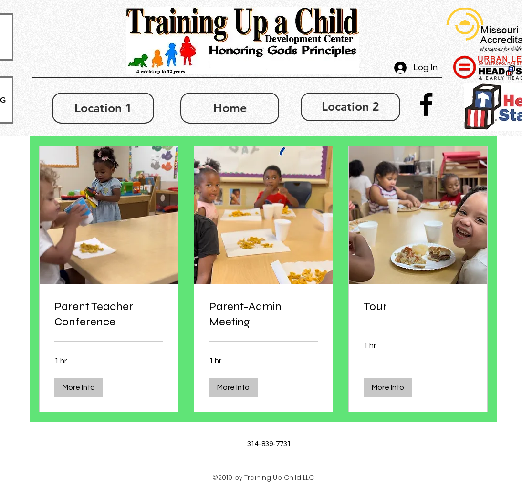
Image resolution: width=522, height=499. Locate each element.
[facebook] (426, 104)
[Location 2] (350, 107)
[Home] (229, 108)
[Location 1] (103, 108)
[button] (78, 387)
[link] (108, 314)
